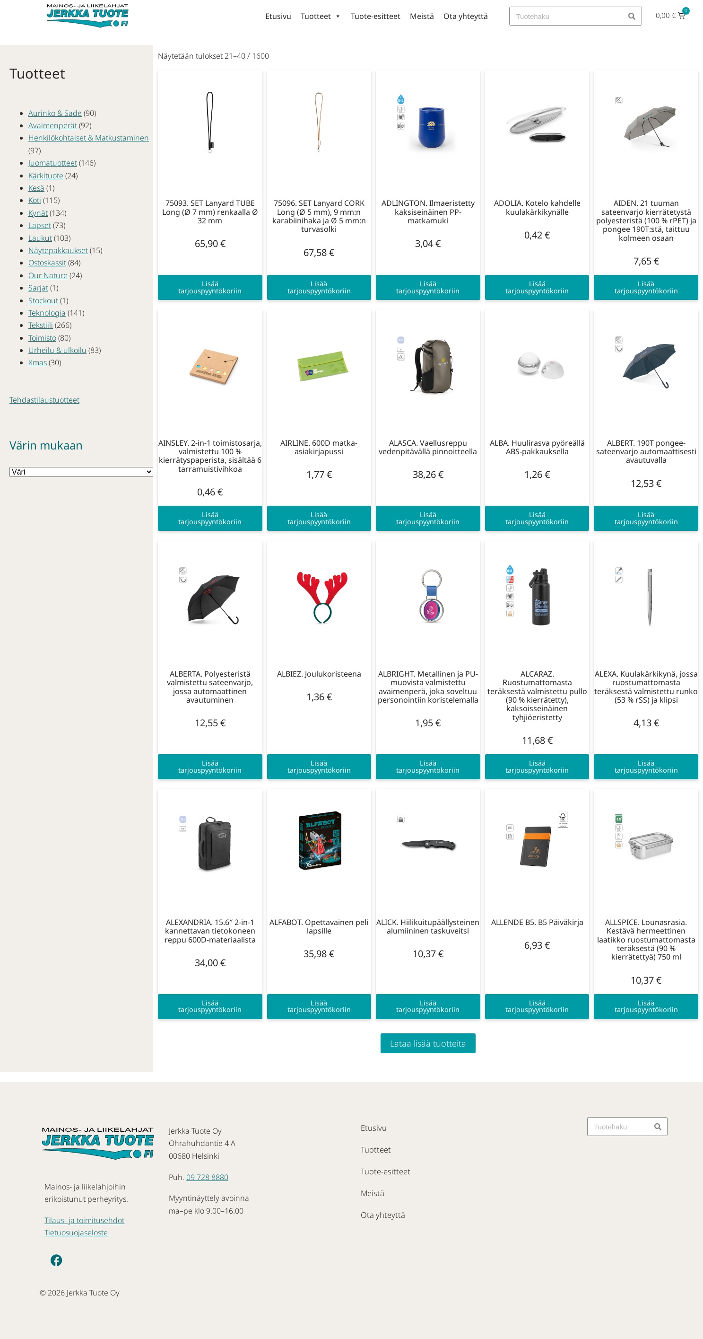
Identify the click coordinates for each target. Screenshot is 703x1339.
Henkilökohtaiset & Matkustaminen (88, 137)
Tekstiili (40, 325)
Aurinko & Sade (55, 113)
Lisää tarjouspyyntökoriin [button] (210, 287)
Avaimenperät (52, 125)
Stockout (43, 300)
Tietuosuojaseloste (76, 1232)
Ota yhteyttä (465, 16)
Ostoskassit (47, 262)
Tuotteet (321, 16)
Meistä (422, 16)
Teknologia (47, 313)
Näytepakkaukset (58, 250)
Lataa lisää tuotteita (428, 1043)
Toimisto (42, 338)
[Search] (632, 16)
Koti (34, 200)
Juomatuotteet (52, 163)
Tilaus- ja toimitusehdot (84, 1220)
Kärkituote (45, 175)
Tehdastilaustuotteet (44, 400)
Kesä (36, 188)
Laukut (40, 238)
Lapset (39, 225)
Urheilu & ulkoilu (57, 350)
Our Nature (48, 275)
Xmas (37, 362)
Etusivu (278, 16)
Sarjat (38, 287)
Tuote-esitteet (375, 16)
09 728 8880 (207, 1177)
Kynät (38, 213)
